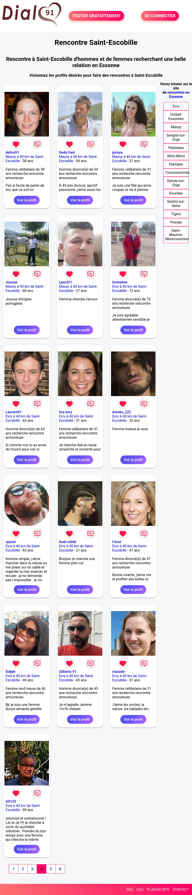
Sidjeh (10, 672)
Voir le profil (26, 200)
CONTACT (181, 889)
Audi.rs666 (67, 542)
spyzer (11, 542)
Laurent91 (14, 412)
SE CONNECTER (160, 15)
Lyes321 (65, 282)
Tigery (176, 214)
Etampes (176, 164)
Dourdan (176, 193)
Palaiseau (176, 148)
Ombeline (119, 282)
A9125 (11, 801)
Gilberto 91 (68, 672)
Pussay (176, 222)
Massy (176, 127)
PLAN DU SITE (158, 889)
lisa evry (65, 412)
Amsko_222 (121, 412)
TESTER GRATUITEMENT (96, 15)
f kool (116, 542)
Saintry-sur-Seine (176, 203)
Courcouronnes (177, 172)
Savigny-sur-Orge (176, 137)
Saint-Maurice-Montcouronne (176, 234)
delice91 (12, 152)
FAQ (130, 889)
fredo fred (67, 152)
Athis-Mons (176, 156)
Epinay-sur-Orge (176, 183)
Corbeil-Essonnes (176, 116)
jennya (117, 152)
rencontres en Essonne (178, 94)
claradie (118, 672)
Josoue (11, 282)
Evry (176, 106)
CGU (139, 889)
